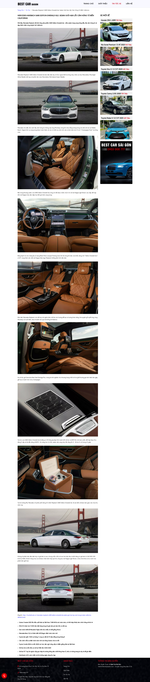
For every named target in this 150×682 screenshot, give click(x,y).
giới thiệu (102, 4)
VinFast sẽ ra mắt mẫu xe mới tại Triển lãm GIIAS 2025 (34, 648)
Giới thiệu (66, 670)
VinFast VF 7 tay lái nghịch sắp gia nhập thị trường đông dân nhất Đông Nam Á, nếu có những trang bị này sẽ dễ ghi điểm (54, 651)
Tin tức (28, 10)
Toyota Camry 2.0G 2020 (111, 93)
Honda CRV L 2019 (108, 20)
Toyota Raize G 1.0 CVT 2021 (112, 118)
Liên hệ (66, 679)
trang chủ (88, 4)
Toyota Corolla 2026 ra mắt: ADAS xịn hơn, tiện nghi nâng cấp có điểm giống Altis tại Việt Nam (46, 644)
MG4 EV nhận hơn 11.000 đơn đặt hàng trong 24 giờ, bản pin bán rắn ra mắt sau (42, 626)
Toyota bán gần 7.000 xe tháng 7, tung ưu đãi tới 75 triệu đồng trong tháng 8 (41, 637)
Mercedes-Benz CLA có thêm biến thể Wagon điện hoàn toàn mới (37, 633)
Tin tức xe (67, 674)
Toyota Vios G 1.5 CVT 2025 (111, 69)
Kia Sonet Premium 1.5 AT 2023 (113, 45)
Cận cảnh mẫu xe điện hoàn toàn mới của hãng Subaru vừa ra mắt (38, 640)
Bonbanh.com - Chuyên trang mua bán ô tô (118, 666)
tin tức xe (116, 4)
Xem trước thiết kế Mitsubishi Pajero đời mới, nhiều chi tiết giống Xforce (39, 630)
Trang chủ (67, 666)
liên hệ (129, 4)
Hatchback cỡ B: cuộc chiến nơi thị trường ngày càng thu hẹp (36, 655)
